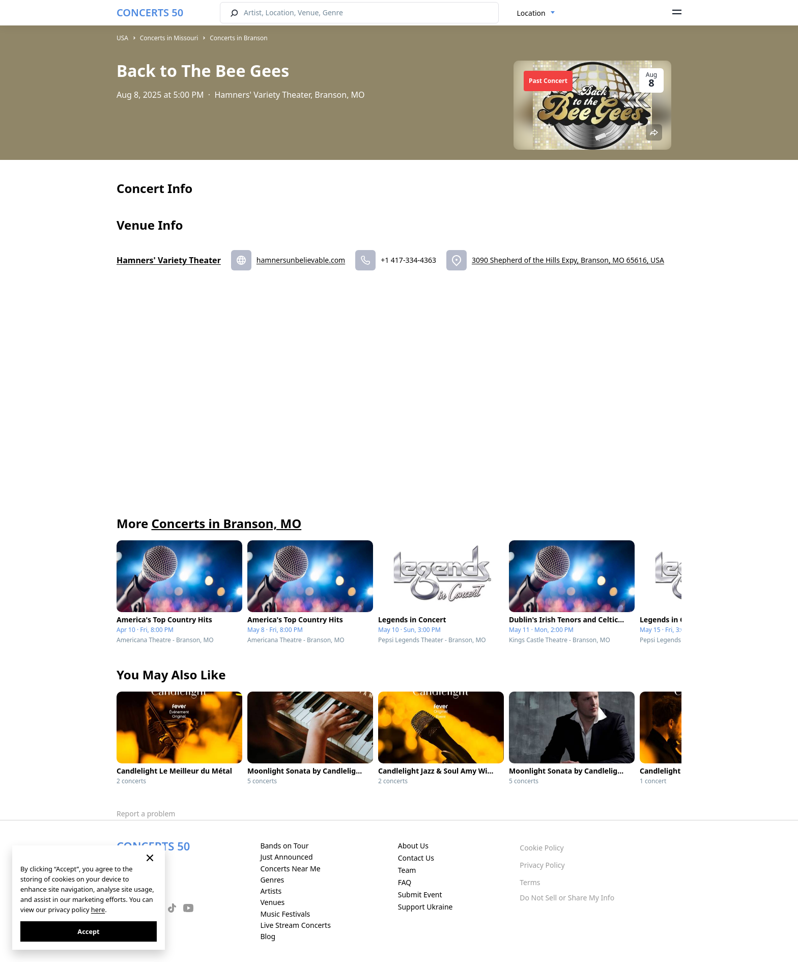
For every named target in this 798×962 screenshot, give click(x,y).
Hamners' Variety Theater (169, 260)
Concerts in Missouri (169, 38)
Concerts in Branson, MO (226, 523)
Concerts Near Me (290, 868)
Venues (272, 902)
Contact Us (416, 858)
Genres (272, 880)
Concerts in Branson (239, 38)
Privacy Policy (542, 865)
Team (407, 870)
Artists (270, 891)
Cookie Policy (541, 848)
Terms (530, 882)
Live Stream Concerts (295, 925)
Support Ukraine (425, 907)
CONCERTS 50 (150, 12)
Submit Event (420, 894)
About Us (413, 845)
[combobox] (536, 13)
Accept (88, 931)
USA (122, 38)
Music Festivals (285, 914)
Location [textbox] (531, 13)
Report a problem (146, 813)
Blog (267, 936)
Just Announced (286, 857)
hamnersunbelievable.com (300, 260)
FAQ (405, 882)
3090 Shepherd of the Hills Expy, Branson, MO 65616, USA (568, 260)
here (98, 909)
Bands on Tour (284, 845)
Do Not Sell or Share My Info (567, 897)
